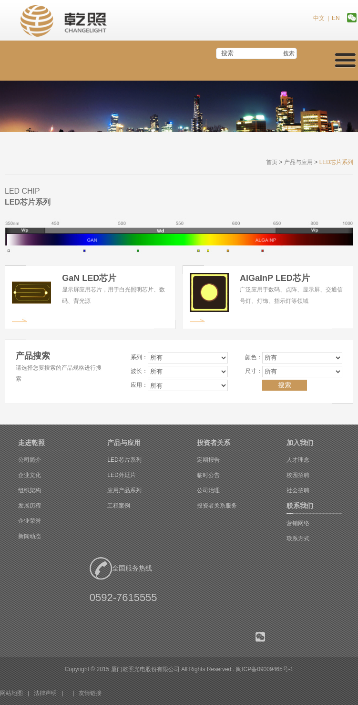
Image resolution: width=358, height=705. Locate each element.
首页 (271, 162)
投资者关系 (213, 442)
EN (336, 18)
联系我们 (299, 505)
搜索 (289, 53)
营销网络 (297, 523)
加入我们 (299, 442)
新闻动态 (29, 536)
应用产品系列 (124, 490)
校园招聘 (297, 475)
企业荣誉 (29, 521)
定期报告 (208, 459)
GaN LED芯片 (89, 278)
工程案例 (118, 505)
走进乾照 (31, 442)
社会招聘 (297, 490)
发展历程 (29, 505)
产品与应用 (298, 162)
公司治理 (208, 490)
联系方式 (297, 538)
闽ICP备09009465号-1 (264, 669)
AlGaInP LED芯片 (275, 278)
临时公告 (208, 475)
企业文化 (29, 475)
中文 (319, 18)
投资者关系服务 (217, 505)
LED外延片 (121, 475)
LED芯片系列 (124, 459)
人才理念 (297, 459)
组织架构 (29, 490)
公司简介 (29, 459)
